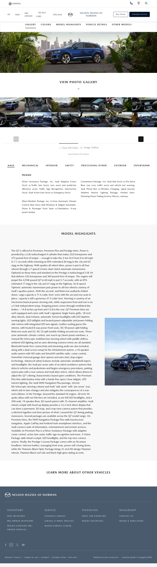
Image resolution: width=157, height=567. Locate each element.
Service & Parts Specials (59, 521)
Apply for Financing (94, 516)
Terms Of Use (31, 557)
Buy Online (121, 14)
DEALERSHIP (127, 510)
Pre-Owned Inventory (20, 521)
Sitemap (45, 557)
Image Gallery (89, 147)
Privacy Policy (13, 557)
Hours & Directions (131, 521)
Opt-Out (73, 557)
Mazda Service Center (58, 526)
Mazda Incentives (93, 521)
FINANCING (90, 510)
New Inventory (16, 516)
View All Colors (68, 147)
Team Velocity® (111, 557)
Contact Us (126, 516)
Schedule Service (139, 14)
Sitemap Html (59, 557)
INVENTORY (15, 510)
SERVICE (50, 510)
